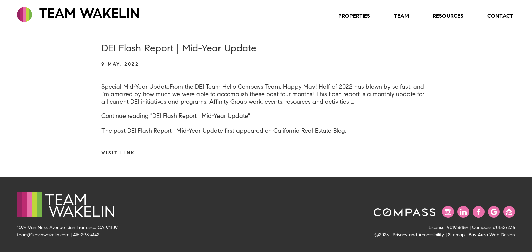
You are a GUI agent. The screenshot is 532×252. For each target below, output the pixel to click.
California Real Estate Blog (309, 130)
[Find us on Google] (494, 212)
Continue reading (175, 116)
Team (401, 16)
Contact (500, 16)
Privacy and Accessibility (418, 235)
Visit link (118, 153)
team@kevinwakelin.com (43, 235)
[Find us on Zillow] (509, 212)
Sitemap (456, 235)
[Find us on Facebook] (478, 212)
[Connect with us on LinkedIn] (463, 212)
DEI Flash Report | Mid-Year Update (175, 130)
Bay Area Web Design (492, 235)
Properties (354, 16)
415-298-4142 (86, 235)
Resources (448, 16)
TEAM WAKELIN (78, 13)
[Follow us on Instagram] (448, 212)
